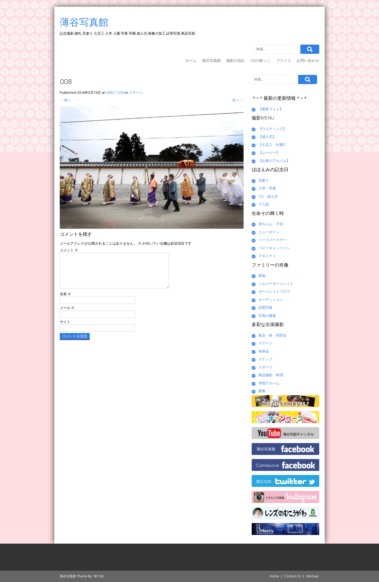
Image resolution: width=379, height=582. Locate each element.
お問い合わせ (308, 60)
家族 (261, 275)
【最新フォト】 (270, 109)
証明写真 (265, 307)
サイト (65, 328)
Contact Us (292, 576)
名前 (65, 300)
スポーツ (265, 367)
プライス (283, 60)
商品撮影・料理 (270, 375)
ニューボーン (269, 232)
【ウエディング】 (272, 128)
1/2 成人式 (268, 196)
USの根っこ (261, 60)
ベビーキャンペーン (274, 247)
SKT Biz (99, 576)
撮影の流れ (235, 60)
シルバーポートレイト (276, 283)
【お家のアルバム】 (274, 160)
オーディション (270, 299)
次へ (238, 100)
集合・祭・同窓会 (272, 335)
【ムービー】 (269, 152)
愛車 (261, 390)
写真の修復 (267, 315)
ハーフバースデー (272, 239)
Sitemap (312, 576)
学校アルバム (269, 383)
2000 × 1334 (115, 92)
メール (67, 314)
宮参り (263, 180)
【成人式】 (267, 136)
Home (274, 576)
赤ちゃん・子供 (270, 223)
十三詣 (263, 204)
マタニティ (267, 255)
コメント (69, 250)
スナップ (265, 359)
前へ (65, 100)
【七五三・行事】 (272, 144)
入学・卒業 (267, 188)
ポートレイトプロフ (274, 291)
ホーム (191, 60)
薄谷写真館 (211, 60)
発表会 (263, 351)
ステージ (136, 92)
